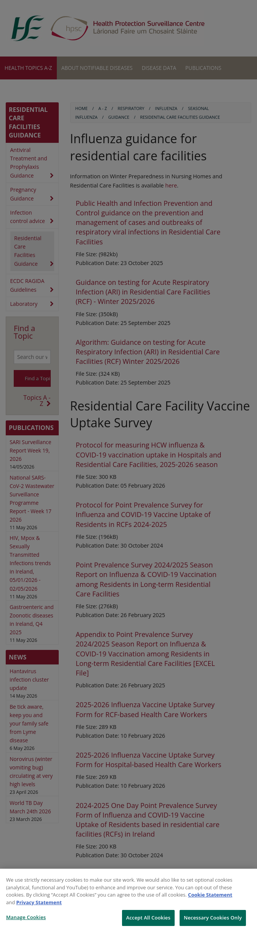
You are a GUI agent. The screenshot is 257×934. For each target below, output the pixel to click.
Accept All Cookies (148, 917)
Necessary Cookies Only (213, 917)
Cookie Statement (210, 894)
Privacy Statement (39, 902)
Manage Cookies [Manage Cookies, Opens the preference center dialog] (26, 917)
